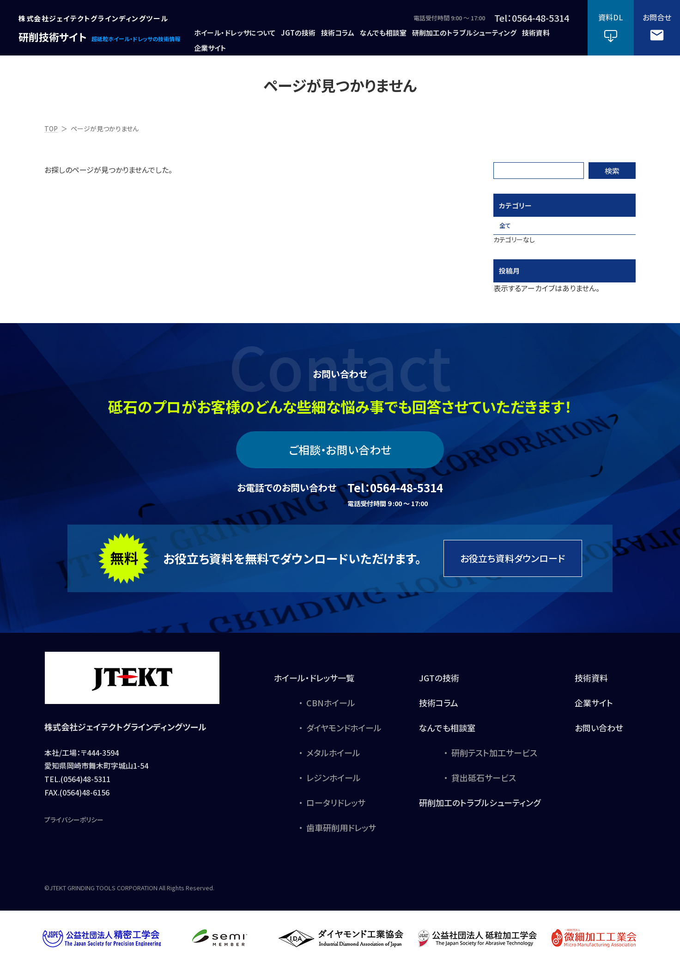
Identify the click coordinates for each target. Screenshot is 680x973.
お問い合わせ (599, 734)
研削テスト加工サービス (494, 759)
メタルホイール (333, 759)
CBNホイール (330, 709)
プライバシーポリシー (73, 826)
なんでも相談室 (447, 734)
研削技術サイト (49, 36)
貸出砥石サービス (483, 784)
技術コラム (438, 709)
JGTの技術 (439, 684)
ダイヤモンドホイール (344, 734)
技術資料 (591, 684)
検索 (612, 170)
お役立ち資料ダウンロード (512, 564)
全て (510, 229)
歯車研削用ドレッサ (341, 834)
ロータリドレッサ (335, 809)
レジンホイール (333, 784)
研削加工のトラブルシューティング (479, 809)
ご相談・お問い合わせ (340, 456)
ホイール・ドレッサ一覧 (314, 684)
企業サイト (594, 709)
